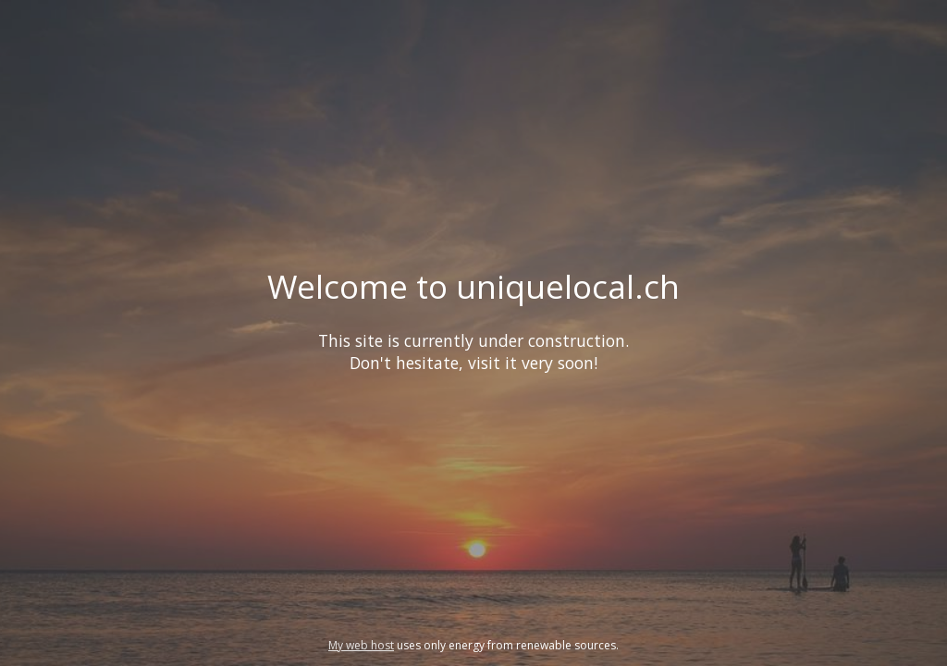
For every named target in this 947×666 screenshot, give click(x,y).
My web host (361, 645)
